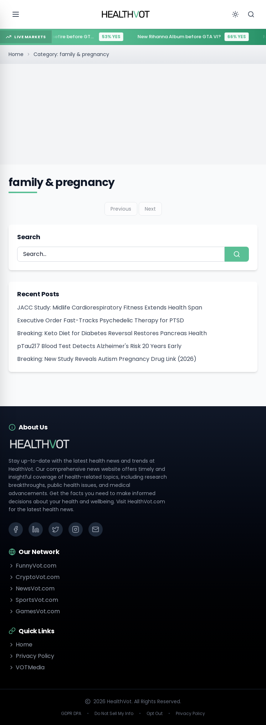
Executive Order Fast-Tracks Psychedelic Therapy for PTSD (100, 320)
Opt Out (155, 713)
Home (16, 54)
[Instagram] (75, 529)
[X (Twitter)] (55, 529)
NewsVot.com (32, 588)
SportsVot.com (33, 600)
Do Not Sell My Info (113, 713)
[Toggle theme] (235, 14)
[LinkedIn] (36, 529)
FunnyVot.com (32, 566)
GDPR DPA (71, 713)
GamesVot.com (34, 611)
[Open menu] (16, 14)
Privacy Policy (31, 656)
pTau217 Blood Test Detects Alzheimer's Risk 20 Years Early (99, 346)
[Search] (251, 14)
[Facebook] (16, 529)
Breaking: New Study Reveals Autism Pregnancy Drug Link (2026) (106, 359)
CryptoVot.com (34, 577)
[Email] (95, 529)
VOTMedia (27, 667)
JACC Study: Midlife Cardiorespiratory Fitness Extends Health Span (109, 307)
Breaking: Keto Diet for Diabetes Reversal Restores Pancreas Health (112, 333)
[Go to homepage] (126, 14)
